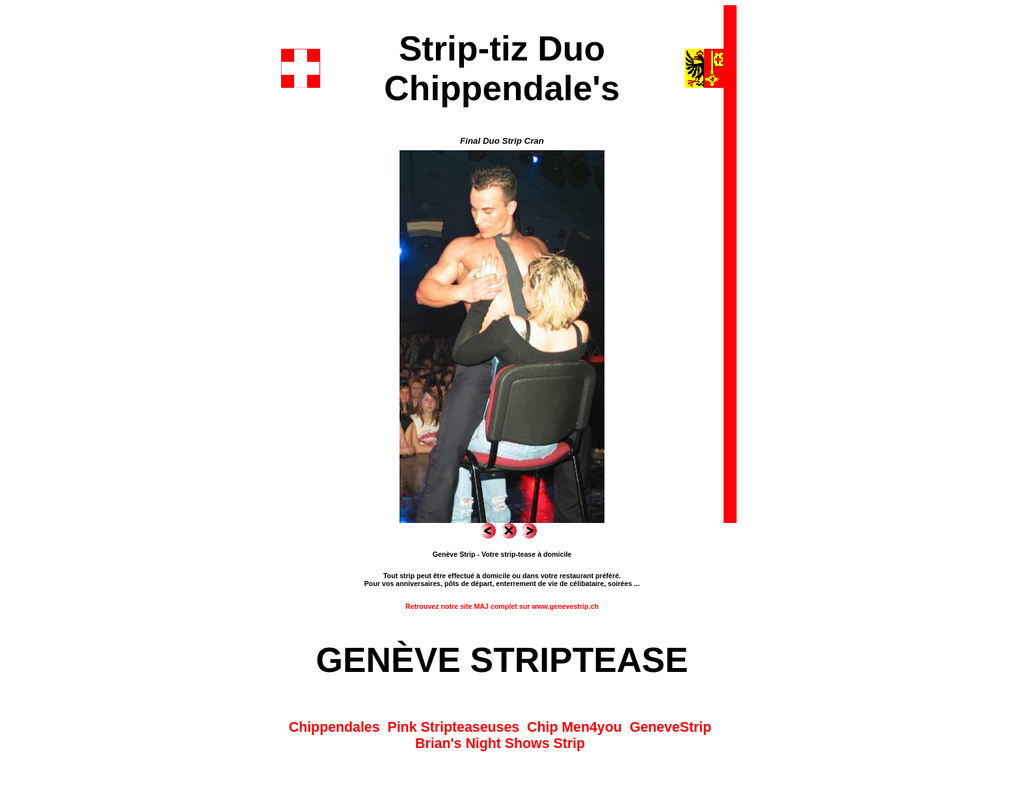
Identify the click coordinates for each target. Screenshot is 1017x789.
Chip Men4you (574, 727)
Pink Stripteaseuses (453, 727)
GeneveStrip (671, 727)
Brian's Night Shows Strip (500, 743)
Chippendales (334, 727)
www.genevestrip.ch (565, 606)
